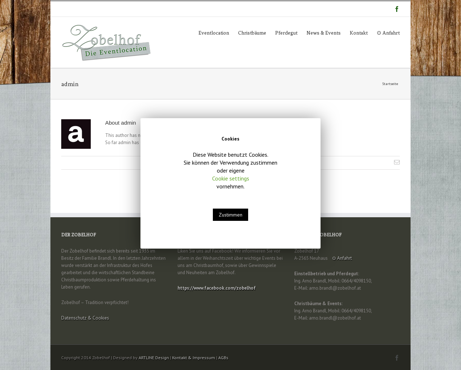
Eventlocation (213, 33)
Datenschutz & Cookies (85, 318)
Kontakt (359, 33)
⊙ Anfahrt (388, 33)
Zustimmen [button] (230, 214)
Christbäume (252, 33)
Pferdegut (286, 33)
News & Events (323, 33)
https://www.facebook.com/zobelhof (217, 288)
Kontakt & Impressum (193, 357)
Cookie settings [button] (230, 178)
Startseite (390, 83)
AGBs (223, 357)
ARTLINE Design (154, 357)
